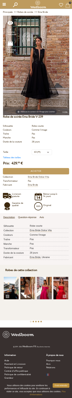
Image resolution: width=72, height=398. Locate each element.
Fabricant (7, 185)
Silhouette (8, 126)
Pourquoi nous (53, 360)
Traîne (6, 133)
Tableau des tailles (12, 157)
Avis (48, 364)
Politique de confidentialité (17, 374)
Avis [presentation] (42, 217)
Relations (50, 367)
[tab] (10, 218)
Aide (6, 360)
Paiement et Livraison (15, 364)
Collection (8, 177)
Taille (5, 152)
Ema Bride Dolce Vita (38, 177)
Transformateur (10, 181)
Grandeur (8, 378)
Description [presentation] (9, 217)
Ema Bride (33, 185)
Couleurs (7, 130)
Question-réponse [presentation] (27, 217)
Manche (7, 137)
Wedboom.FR (29, 346)
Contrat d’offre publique (16, 371)
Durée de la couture (12, 141)
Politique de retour (13, 367)
